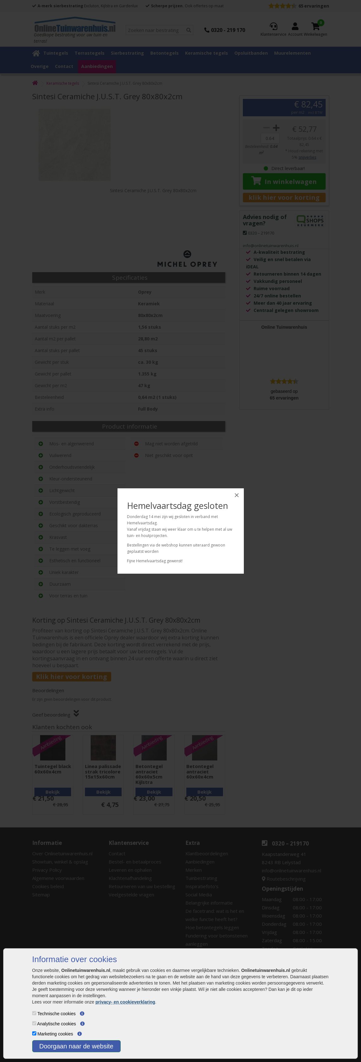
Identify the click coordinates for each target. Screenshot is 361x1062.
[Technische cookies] (34, 1013)
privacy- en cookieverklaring (125, 1001)
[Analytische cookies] (34, 1023)
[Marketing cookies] (34, 1033)
